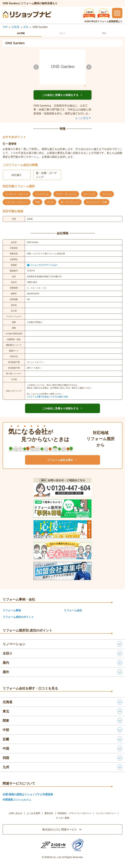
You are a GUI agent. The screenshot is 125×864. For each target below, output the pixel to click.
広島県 (15, 27)
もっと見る (83, 118)
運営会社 (48, 813)
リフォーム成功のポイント (18, 617)
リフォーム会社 (73, 610)
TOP (5, 27)
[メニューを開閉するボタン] (117, 13)
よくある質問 (33, 813)
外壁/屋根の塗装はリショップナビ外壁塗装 (28, 794)
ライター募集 (62, 818)
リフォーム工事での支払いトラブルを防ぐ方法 (47, 396)
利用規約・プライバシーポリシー (74, 813)
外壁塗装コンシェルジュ (17, 799)
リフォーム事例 (12, 610)
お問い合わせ (15, 813)
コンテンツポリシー (106, 813)
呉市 (25, 27)
